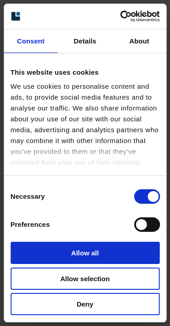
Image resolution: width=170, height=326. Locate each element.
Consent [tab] (30, 41)
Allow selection (85, 279)
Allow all (85, 253)
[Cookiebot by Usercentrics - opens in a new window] (121, 16)
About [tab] (139, 41)
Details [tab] (85, 41)
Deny (85, 304)
